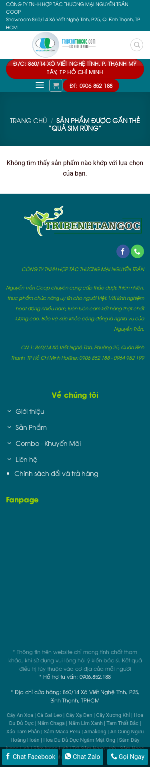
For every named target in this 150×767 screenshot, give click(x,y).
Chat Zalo (82, 757)
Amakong (96, 732)
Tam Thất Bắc (123, 723)
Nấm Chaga (52, 723)
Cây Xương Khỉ (113, 715)
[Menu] (40, 85)
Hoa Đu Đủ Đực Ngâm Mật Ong (79, 740)
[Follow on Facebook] (123, 251)
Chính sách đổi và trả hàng (56, 473)
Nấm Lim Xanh (86, 723)
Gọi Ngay (127, 757)
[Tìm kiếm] (136, 44)
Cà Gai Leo (50, 715)
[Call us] (137, 251)
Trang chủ (28, 120)
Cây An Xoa (20, 715)
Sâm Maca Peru (63, 732)
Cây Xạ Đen (80, 715)
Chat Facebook (30, 757)
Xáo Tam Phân (23, 732)
